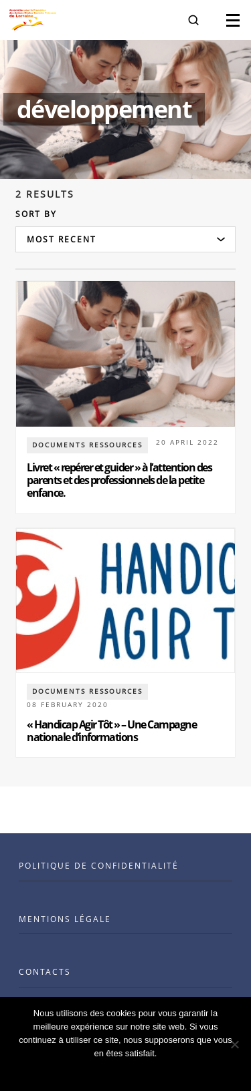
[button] (193, 20)
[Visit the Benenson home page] (33, 20)
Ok (125, 1071)
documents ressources (87, 444)
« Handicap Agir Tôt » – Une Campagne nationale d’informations (111, 730)
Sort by (36, 214)
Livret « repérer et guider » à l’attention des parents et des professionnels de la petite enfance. (119, 480)
